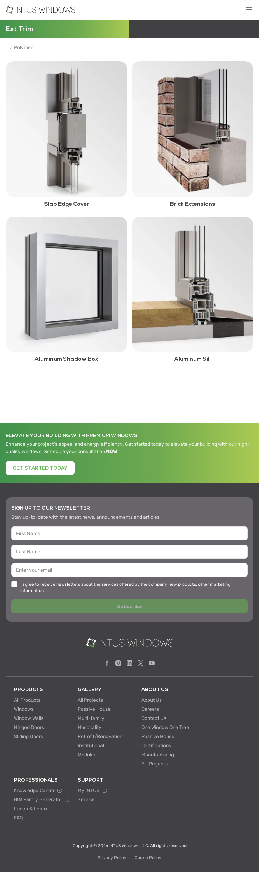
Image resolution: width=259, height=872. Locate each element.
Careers (150, 709)
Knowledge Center (38, 790)
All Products (27, 700)
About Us (151, 700)
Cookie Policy (148, 857)
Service (86, 800)
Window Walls (28, 718)
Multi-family (91, 718)
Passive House (94, 709)
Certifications (156, 746)
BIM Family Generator (41, 800)
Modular (87, 755)
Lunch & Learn (30, 809)
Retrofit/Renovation (100, 737)
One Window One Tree (165, 727)
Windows (24, 709)
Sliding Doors (28, 737)
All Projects (90, 700)
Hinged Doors (29, 727)
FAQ (18, 818)
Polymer (23, 47)
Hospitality (90, 727)
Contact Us (153, 718)
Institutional (91, 746)
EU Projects (154, 764)
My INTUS (92, 790)
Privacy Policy (112, 857)
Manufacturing (157, 755)
